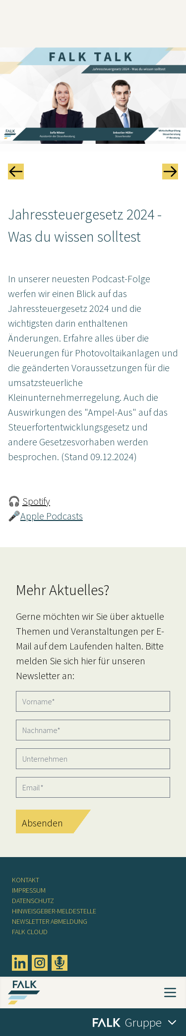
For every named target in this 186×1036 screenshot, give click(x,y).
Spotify (36, 501)
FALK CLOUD (30, 931)
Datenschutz (33, 900)
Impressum (29, 890)
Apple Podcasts (51, 516)
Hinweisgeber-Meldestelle (54, 910)
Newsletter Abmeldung (49, 921)
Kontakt (25, 879)
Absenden (42, 823)
